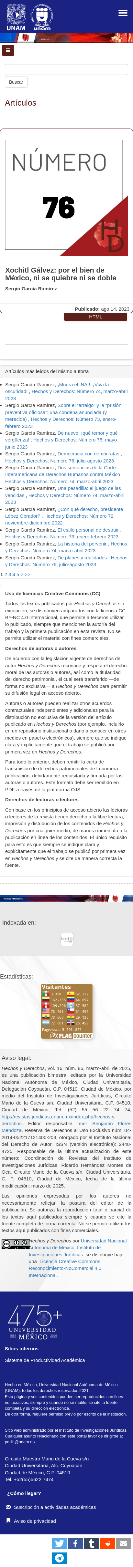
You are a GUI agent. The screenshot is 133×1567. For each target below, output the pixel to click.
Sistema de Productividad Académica (45, 1360)
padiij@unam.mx (20, 1441)
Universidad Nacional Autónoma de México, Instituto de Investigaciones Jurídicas (78, 1247)
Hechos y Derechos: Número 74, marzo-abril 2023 (59, 481)
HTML (95, 316)
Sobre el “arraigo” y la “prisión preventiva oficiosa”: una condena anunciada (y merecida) (63, 412)
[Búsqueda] (66, 69)
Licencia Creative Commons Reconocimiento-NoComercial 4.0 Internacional (65, 1268)
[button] (59, 1543)
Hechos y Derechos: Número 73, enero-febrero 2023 (61, 536)
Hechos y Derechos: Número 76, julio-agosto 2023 (59, 460)
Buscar (16, 82)
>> (28, 574)
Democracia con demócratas (89, 453)
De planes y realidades (83, 557)
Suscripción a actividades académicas (51, 1507)
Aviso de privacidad (31, 1521)
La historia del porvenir (83, 543)
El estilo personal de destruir (89, 530)
